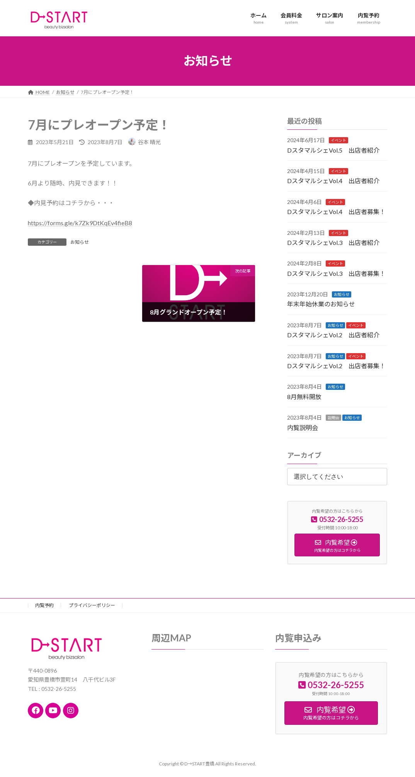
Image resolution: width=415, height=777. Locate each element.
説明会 (333, 417)
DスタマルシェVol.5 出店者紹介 (333, 149)
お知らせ (79, 242)
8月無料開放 (304, 396)
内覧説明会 (302, 427)
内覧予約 (44, 605)
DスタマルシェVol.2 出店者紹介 (333, 334)
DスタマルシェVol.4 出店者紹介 (333, 180)
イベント (338, 140)
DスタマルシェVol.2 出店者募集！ (336, 365)
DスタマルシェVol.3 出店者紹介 (333, 242)
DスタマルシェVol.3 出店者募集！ (336, 273)
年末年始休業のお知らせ (321, 304)
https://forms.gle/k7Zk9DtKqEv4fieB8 (80, 222)
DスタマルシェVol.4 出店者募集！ (336, 211)
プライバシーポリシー (92, 605)
